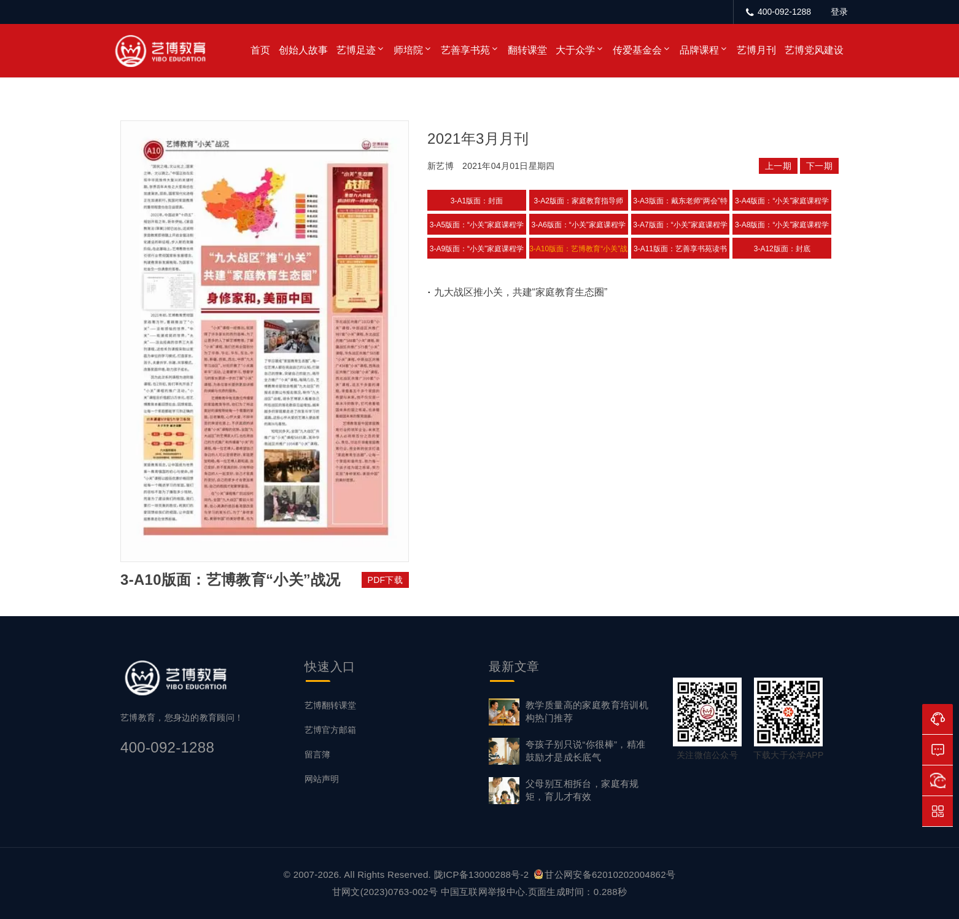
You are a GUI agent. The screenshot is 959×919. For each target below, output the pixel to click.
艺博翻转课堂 (330, 705)
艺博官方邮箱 (330, 730)
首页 (260, 50)
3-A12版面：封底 (782, 248)
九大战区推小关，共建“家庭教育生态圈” (521, 292)
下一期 (819, 166)
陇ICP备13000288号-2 (483, 874)
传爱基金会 (637, 50)
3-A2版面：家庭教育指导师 (578, 201)
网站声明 (322, 779)
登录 (839, 12)
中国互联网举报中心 (483, 891)
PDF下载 (385, 580)
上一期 (778, 166)
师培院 (408, 50)
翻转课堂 (527, 50)
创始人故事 (303, 50)
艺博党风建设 (814, 50)
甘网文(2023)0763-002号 (385, 891)
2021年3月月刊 (478, 138)
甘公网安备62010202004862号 (604, 874)
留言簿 (317, 754)
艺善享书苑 (465, 50)
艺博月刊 (756, 50)
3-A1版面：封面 (477, 201)
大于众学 (575, 50)
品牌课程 (699, 50)
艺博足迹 (356, 50)
